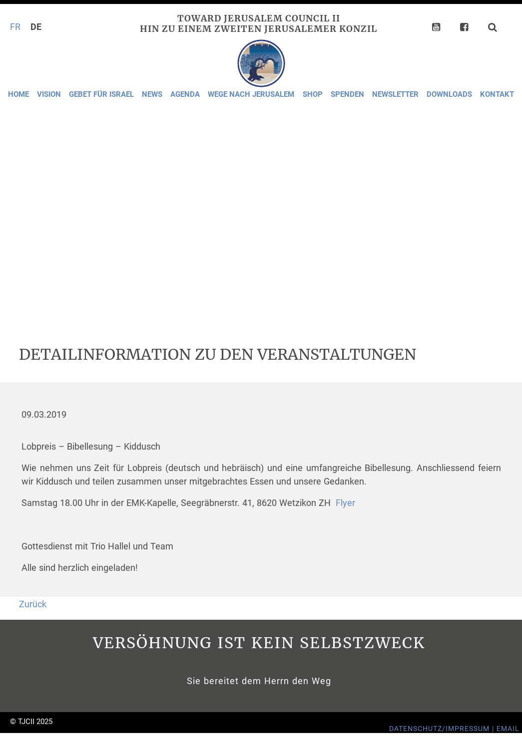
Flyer (345, 503)
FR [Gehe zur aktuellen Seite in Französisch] (15, 27)
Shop (313, 94)
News (152, 94)
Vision (49, 94)
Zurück (32, 604)
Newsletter (395, 94)
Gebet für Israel (101, 94)
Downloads (449, 94)
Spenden (347, 94)
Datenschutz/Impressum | (443, 729)
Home (18, 94)
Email (508, 729)
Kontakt (497, 94)
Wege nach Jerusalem (251, 94)
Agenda (185, 94)
